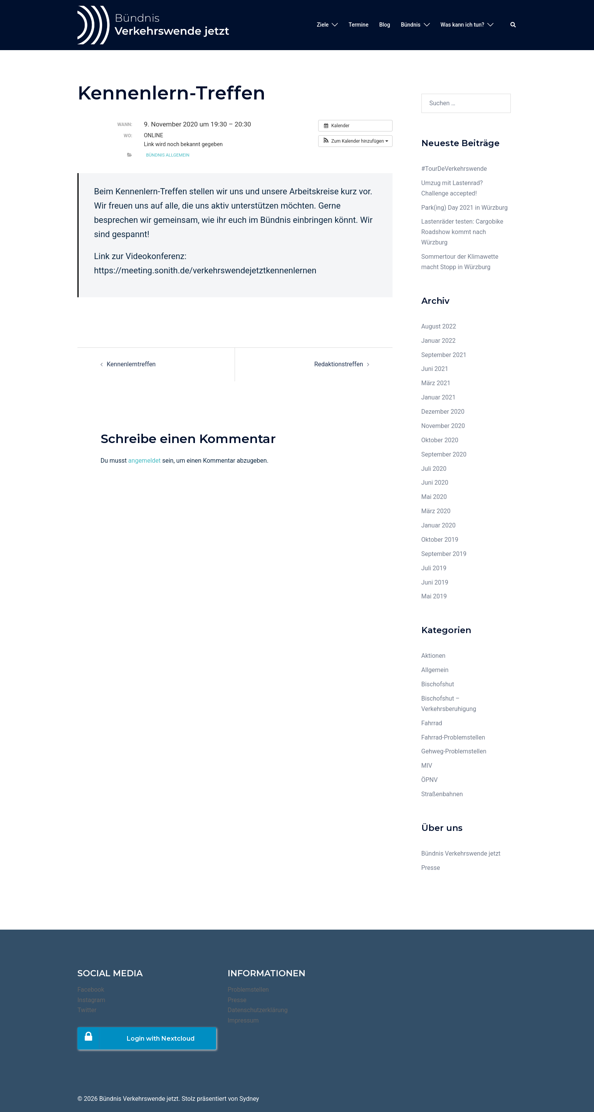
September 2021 (444, 355)
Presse (430, 867)
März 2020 (436, 511)
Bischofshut (437, 684)
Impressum (243, 1020)
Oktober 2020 (439, 440)
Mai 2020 (434, 496)
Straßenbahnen (442, 794)
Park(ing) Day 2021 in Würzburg (464, 207)
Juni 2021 (434, 368)
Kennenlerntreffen (131, 364)
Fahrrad (431, 723)
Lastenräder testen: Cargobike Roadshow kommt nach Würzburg (462, 232)
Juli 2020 (433, 468)
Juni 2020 (434, 482)
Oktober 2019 (439, 539)
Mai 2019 (434, 596)
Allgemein (435, 670)
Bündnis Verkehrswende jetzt (461, 853)
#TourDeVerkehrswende (454, 168)
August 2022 (438, 326)
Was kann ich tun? (462, 25)
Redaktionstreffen (338, 364)
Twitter (86, 1010)
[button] (355, 141)
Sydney (249, 1098)
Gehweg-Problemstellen (454, 751)
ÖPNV (429, 779)
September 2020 (444, 454)
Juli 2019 (433, 568)
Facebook (90, 989)
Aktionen (433, 655)
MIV (427, 765)
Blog (384, 25)
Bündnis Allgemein (168, 155)
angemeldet (144, 460)
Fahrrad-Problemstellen (453, 737)
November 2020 (443, 426)
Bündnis (411, 25)
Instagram (91, 1000)
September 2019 (444, 554)
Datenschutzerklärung (258, 1010)
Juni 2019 (434, 582)
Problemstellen (248, 989)
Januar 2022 (438, 340)
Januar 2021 (438, 397)
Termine (358, 25)
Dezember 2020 (443, 411)
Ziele (323, 25)
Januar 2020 (438, 525)
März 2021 (436, 383)
